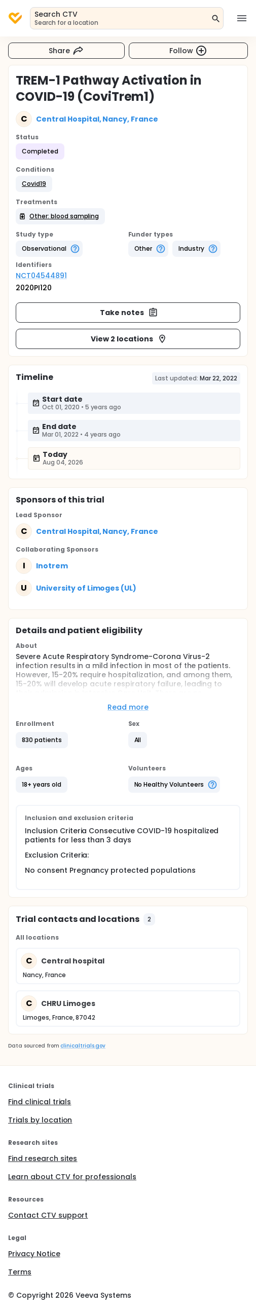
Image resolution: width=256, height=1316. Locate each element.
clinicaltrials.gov (82, 1046)
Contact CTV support (48, 1215)
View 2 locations (129, 339)
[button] (34, 184)
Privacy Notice (34, 1254)
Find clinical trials (39, 1102)
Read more (128, 707)
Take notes (129, 312)
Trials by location (40, 1120)
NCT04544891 (41, 275)
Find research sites (42, 1158)
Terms (19, 1272)
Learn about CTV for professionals (72, 1177)
